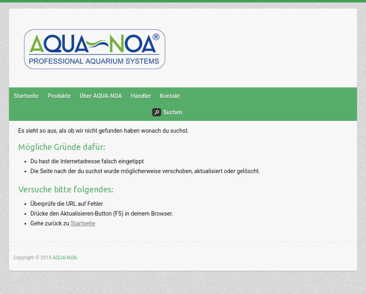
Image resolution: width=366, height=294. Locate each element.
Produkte (59, 96)
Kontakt (170, 96)
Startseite (25, 96)
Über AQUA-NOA (101, 96)
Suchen (167, 112)
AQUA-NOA (65, 258)
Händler (141, 96)
